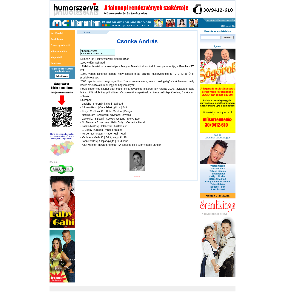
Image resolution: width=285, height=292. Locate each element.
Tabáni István (218, 184)
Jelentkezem (62, 76)
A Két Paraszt (217, 189)
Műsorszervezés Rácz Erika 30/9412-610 (93, 52)
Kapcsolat (56, 63)
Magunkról (56, 57)
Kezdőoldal (57, 33)
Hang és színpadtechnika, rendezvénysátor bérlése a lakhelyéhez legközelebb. (62, 136)
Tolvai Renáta (217, 173)
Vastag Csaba (217, 166)
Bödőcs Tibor (217, 187)
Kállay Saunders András (218, 181)
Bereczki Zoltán (217, 179)
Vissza (87, 32)
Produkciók (57, 39)
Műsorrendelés (59, 51)
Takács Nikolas (218, 171)
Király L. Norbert (217, 176)
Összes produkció (60, 45)
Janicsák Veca (217, 168)
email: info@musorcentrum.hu (221, 20)
